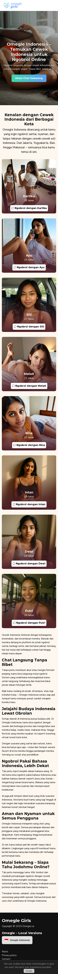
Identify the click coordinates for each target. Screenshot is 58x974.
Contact (6, 959)
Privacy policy (9, 955)
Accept (29, 971)
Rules (5, 951)
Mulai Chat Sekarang (29, 78)
